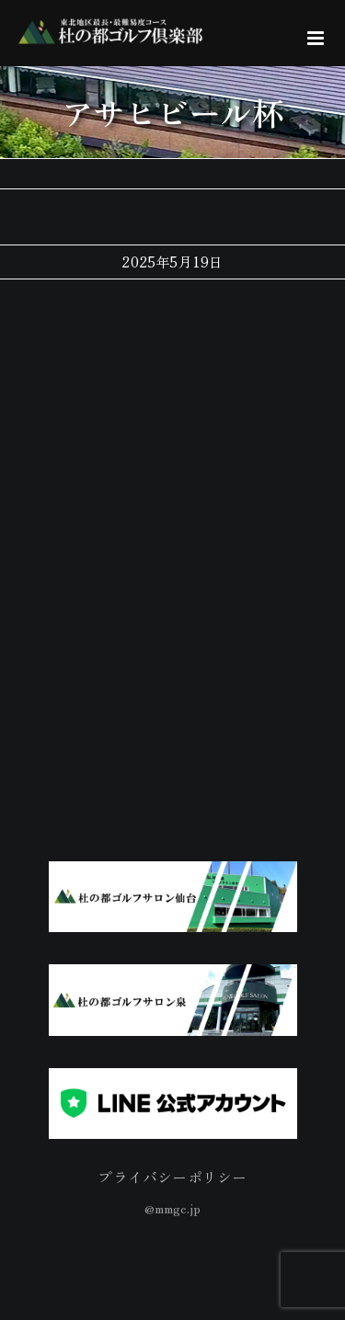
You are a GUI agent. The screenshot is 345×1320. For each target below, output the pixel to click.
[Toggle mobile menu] (317, 38)
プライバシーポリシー (172, 1177)
